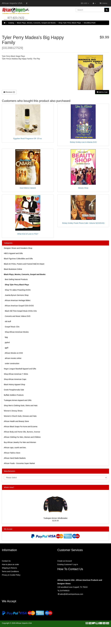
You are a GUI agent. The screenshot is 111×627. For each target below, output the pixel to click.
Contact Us (6, 561)
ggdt (6, 348)
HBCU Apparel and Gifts (13, 253)
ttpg (6, 337)
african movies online (12, 358)
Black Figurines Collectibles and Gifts (18, 259)
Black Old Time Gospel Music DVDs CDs (20, 311)
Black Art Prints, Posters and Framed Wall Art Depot (24, 264)
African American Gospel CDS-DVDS (19, 306)
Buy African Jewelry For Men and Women (20, 442)
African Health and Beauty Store (16, 421)
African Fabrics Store (12, 453)
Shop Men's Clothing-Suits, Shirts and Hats (20, 406)
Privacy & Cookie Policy (11, 575)
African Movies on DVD (13, 353)
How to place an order (10, 564)
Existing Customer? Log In (67, 564)
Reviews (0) (9, 92)
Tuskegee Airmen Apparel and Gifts (17, 400)
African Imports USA (12, 3)
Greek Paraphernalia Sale (14, 390)
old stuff (7, 321)
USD (85, 3)
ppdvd (7, 342)
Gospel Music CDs (11, 327)
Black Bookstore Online (13, 269)
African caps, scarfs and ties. (15, 448)
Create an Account (64, 561)
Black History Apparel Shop (14, 385)
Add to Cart (102, 92)
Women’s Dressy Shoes (13, 411)
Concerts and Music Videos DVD (17, 316)
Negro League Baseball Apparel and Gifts (20, 369)
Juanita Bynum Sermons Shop (16, 295)
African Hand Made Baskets (15, 458)
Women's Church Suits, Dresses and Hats (20, 416)
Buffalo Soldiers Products (14, 395)
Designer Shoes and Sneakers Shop (18, 248)
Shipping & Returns (9, 568)
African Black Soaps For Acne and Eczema (20, 427)
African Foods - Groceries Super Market (19, 463)
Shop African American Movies (16, 332)
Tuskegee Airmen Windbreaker (56, 518)
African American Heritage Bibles (17, 300)
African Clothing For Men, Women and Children (22, 437)
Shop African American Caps (15, 379)
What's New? (9, 487)
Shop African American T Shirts (16, 374)
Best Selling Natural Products (16, 279)
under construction (11, 363)
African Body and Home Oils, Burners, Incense (22, 432)
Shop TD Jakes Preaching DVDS (17, 290)
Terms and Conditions (10, 571)
